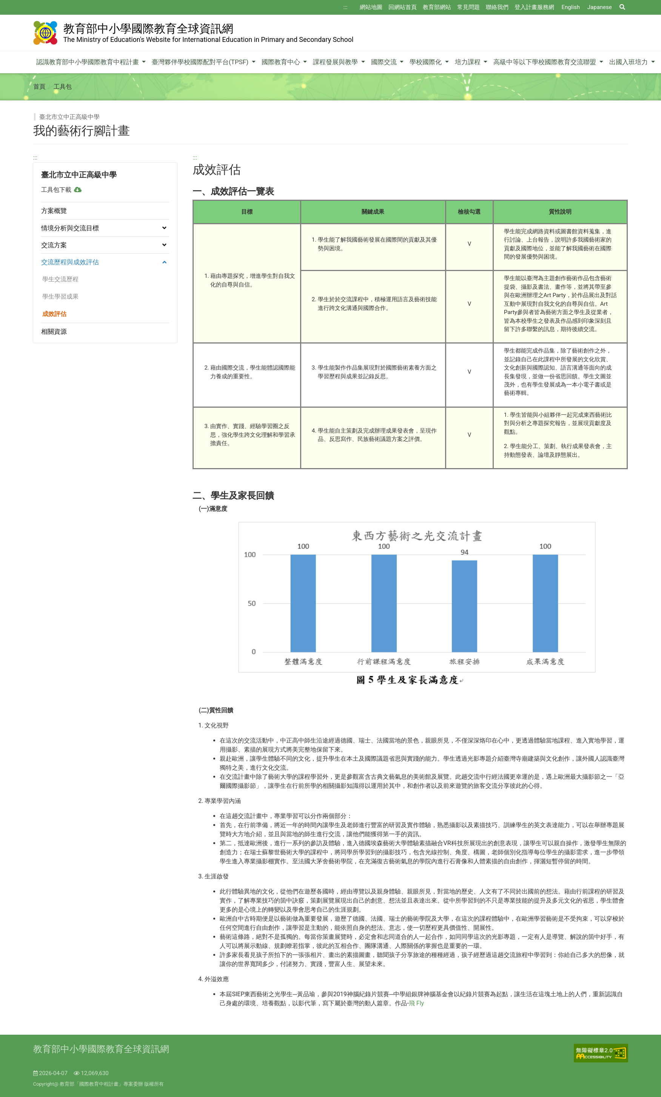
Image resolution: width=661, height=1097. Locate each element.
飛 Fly (416, 1003)
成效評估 (53, 313)
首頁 (39, 86)
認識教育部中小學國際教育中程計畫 (88, 62)
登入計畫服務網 (534, 7)
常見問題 (468, 7)
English (571, 7)
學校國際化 (426, 62)
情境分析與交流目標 (70, 228)
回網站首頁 (402, 7)
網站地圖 (371, 7)
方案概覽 (54, 210)
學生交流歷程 (59, 279)
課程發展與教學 (336, 62)
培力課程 (468, 62)
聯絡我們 (497, 7)
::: (346, 7)
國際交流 (384, 62)
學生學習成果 (59, 296)
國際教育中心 (282, 62)
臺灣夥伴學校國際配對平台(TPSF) (201, 62)
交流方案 (54, 245)
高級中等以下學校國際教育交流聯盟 (545, 62)
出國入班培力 (629, 62)
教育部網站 (437, 7)
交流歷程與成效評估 (70, 262)
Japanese (599, 7)
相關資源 (54, 331)
